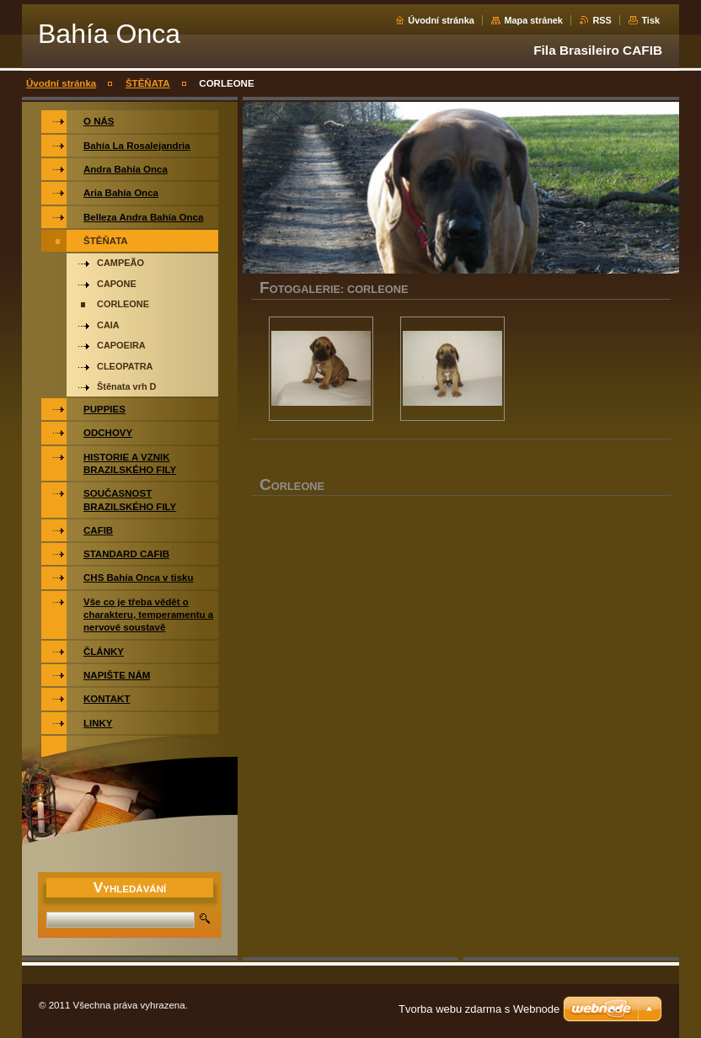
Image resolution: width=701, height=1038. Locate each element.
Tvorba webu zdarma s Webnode (479, 1009)
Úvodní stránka (441, 20)
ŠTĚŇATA (148, 83)
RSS (601, 20)
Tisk (650, 20)
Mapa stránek (533, 20)
